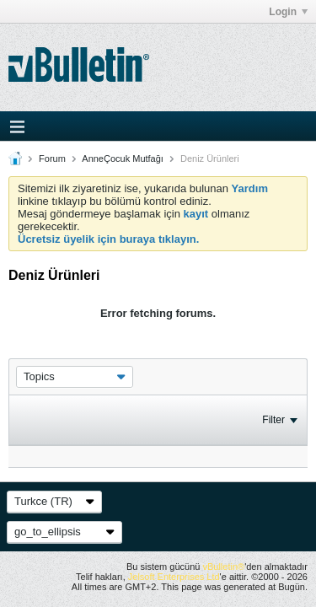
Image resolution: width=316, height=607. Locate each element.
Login (288, 12)
